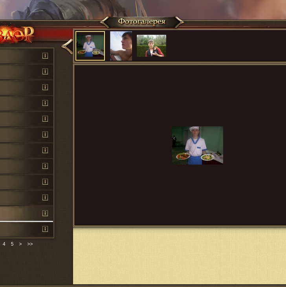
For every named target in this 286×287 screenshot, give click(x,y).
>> (30, 244)
